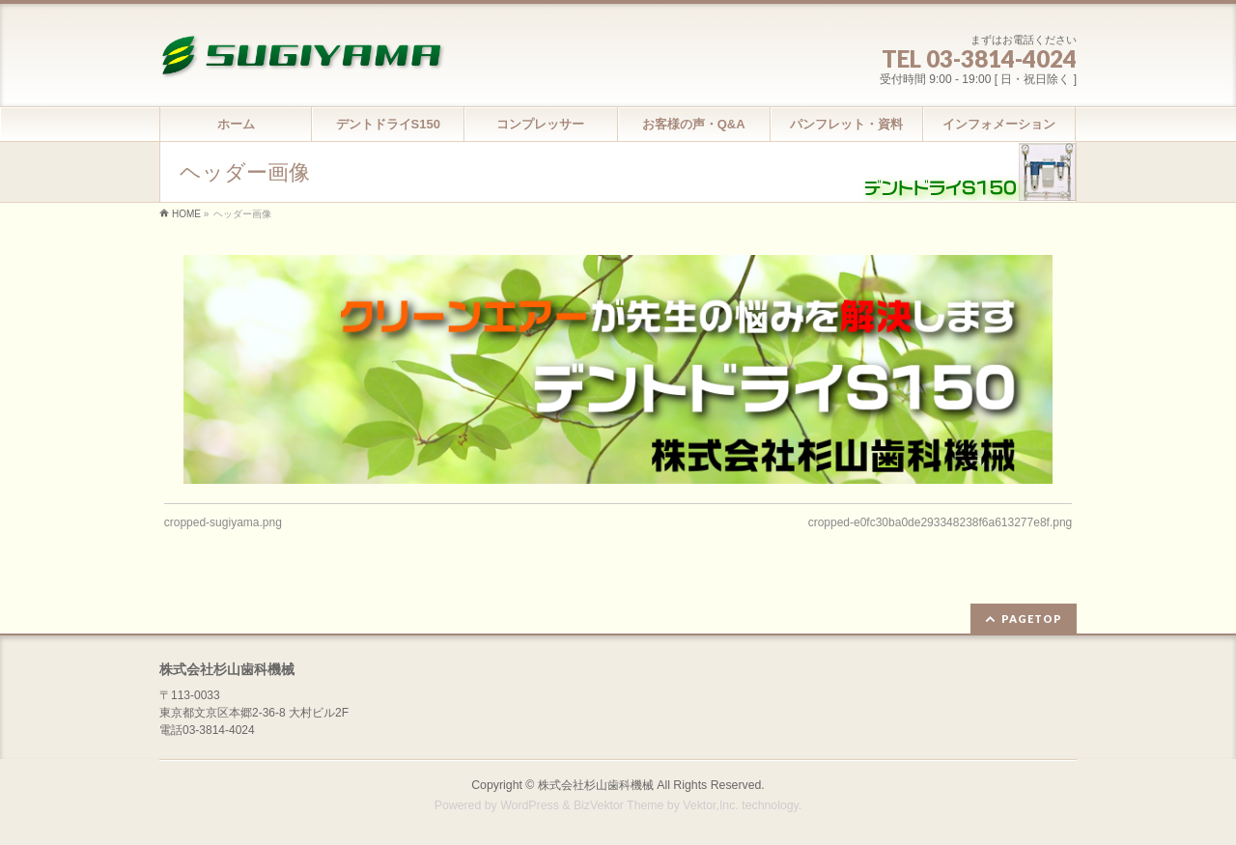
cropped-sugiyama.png (223, 522)
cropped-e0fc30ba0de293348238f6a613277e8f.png (940, 522)
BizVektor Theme (619, 805)
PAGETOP (1031, 618)
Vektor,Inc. (711, 805)
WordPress (529, 805)
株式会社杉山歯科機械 (596, 785)
